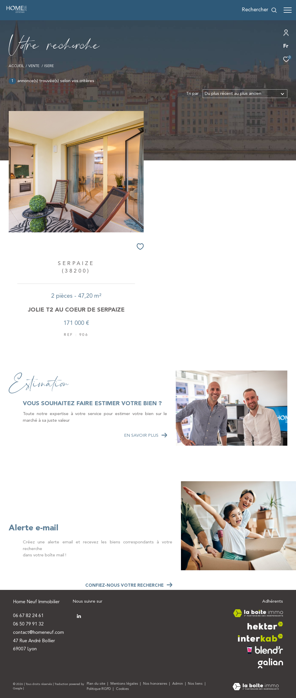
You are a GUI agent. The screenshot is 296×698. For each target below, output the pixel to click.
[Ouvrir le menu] (287, 10)
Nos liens (196, 684)
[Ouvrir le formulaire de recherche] (259, 10)
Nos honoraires (155, 684)
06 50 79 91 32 (28, 624)
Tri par (192, 94)
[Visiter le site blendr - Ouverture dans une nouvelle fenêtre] (265, 650)
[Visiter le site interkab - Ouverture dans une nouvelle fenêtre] (260, 638)
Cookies (122, 689)
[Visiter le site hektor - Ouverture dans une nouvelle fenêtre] (265, 626)
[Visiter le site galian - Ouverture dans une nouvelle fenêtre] (270, 663)
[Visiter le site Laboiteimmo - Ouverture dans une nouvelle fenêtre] (255, 687)
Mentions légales (124, 684)
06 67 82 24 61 (28, 616)
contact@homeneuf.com (38, 632)
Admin (178, 684)
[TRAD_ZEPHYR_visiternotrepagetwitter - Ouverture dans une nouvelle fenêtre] (78, 615)
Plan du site (96, 684)
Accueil (16, 66)
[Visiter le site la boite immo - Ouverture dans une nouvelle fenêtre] (258, 613)
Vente (33, 66)
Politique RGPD (99, 689)
